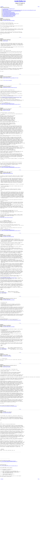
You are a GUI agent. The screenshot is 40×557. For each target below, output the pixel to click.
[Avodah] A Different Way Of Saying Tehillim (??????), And (10, 86)
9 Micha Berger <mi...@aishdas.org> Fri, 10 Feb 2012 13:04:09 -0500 (5, 376)
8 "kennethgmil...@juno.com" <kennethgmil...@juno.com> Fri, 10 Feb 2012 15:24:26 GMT (8, 345)
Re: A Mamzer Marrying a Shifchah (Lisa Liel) (9, 8)
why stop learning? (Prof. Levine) (7, 11)
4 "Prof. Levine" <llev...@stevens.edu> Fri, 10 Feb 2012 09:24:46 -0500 (6, 95)
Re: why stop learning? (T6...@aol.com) (8, 16)
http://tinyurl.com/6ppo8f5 (8, 89)
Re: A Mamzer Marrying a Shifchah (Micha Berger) (9, 14)
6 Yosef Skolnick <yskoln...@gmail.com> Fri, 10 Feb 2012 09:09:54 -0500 (6, 196)
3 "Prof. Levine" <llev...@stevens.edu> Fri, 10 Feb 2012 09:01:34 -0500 (6, 85)
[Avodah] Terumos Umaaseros (6, 422)
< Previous (1, 6)
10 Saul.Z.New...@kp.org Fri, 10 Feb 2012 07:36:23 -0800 (5, 410)
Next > (39, 6)
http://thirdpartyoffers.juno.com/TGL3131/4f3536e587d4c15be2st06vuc (10, 370)
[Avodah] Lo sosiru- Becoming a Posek (8, 197)
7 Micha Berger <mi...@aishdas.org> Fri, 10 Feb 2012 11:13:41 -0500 (5, 270)
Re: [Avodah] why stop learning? (7, 476)
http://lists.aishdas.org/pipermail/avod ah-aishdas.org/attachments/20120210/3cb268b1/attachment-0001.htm (10, 116)
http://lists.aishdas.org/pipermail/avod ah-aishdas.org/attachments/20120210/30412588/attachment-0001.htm (10, 191)
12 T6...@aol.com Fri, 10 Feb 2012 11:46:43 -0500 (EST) (6, 475)
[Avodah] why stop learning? (6, 122)
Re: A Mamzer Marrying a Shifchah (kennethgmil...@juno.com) (11, 13)
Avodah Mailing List (20, 1)
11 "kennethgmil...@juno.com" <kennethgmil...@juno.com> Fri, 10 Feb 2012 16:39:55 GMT (8, 421)
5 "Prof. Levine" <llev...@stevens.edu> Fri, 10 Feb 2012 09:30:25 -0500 (6, 121)
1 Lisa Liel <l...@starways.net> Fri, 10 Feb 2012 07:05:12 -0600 (5, 19)
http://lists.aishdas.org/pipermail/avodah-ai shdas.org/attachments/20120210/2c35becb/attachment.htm (8, 534)
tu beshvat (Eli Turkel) (5, 9)
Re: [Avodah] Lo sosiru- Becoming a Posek (8, 271)
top (20, 93)
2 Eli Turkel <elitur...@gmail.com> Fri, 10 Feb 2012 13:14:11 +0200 (5, 42)
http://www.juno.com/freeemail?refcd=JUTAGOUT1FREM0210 (8, 469)
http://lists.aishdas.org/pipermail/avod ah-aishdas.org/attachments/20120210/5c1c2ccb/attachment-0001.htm (10, 265)
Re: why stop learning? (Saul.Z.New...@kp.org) (9, 15)
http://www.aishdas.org (3, 338)
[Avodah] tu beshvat (5, 43)
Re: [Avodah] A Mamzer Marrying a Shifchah (8, 20)
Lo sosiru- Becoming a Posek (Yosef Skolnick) (9, 12)
